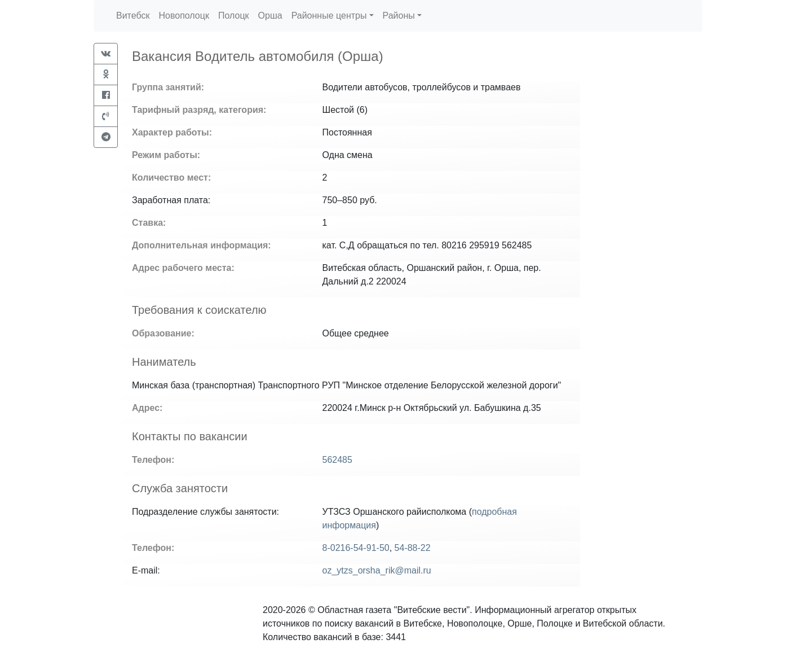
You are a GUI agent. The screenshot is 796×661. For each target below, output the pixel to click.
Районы (399, 15)
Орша (270, 15)
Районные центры (329, 15)
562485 (337, 460)
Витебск (132, 15)
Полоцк (233, 15)
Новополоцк (183, 15)
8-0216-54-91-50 (356, 548)
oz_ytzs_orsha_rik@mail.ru (376, 570)
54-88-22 (413, 548)
